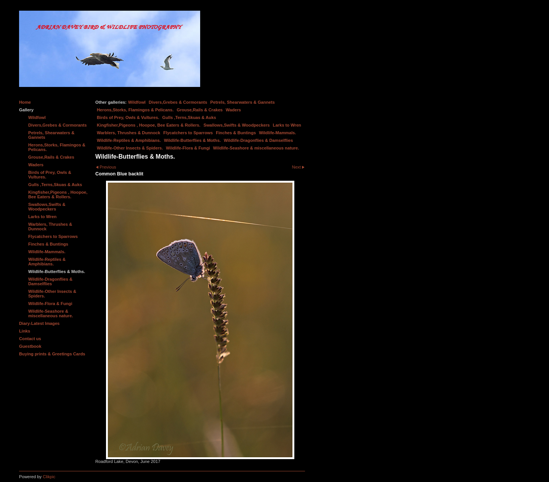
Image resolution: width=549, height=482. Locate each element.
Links (24, 331)
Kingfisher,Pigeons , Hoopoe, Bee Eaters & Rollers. (149, 125)
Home (25, 102)
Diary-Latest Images (39, 323)
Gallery (26, 110)
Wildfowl (137, 102)
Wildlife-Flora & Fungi (188, 148)
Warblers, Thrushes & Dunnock (128, 132)
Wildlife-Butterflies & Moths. (192, 140)
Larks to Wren (287, 125)
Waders (233, 110)
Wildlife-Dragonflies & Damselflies (258, 140)
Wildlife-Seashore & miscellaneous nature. (256, 148)
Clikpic (49, 476)
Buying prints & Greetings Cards (52, 354)
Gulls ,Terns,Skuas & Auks (189, 117)
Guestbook (30, 346)
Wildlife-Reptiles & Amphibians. (129, 140)
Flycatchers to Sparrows (188, 132)
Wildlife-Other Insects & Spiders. (130, 148)
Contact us (30, 338)
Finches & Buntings (236, 132)
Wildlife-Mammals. (277, 132)
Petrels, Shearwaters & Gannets (242, 102)
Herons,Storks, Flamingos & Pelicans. (135, 110)
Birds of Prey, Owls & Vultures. (128, 117)
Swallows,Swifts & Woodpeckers (237, 125)
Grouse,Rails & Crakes (200, 110)
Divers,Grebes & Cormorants (178, 102)
